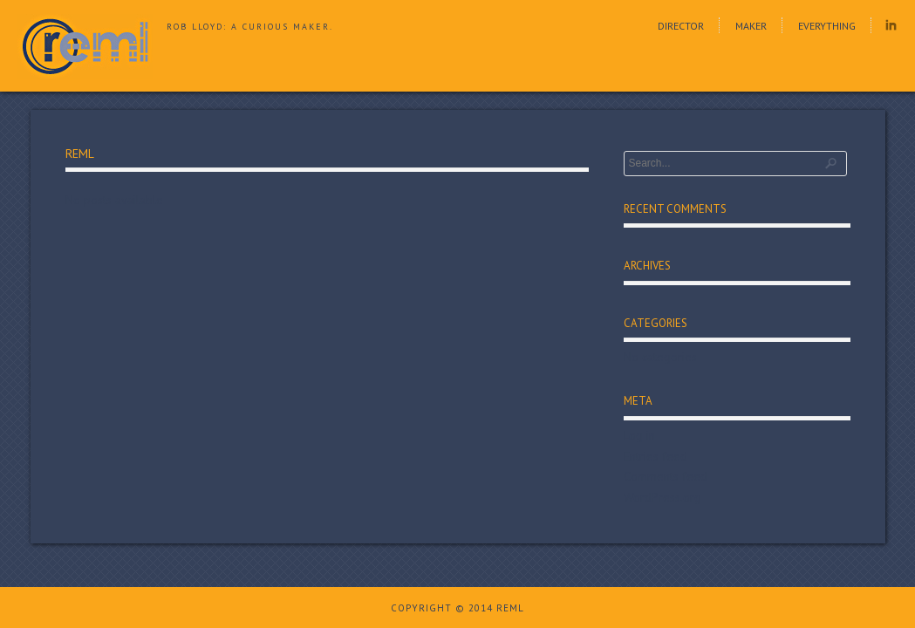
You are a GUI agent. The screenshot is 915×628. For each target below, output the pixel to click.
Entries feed (655, 456)
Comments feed (665, 476)
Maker (751, 25)
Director (681, 25)
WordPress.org (662, 497)
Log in (639, 435)
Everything (827, 25)
